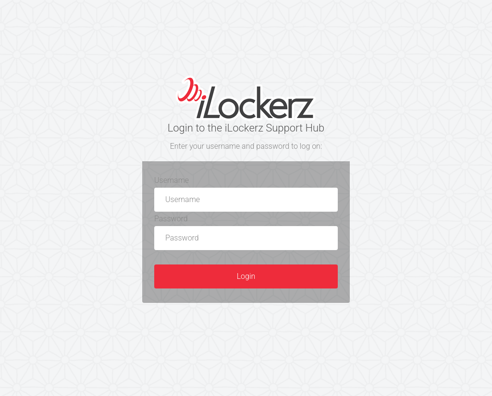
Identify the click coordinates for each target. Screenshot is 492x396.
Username (171, 180)
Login (246, 276)
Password (171, 218)
